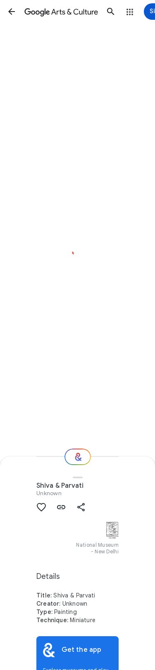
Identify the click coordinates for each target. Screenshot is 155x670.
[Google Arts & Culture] (61, 11)
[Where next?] (77, 457)
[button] (11, 11)
